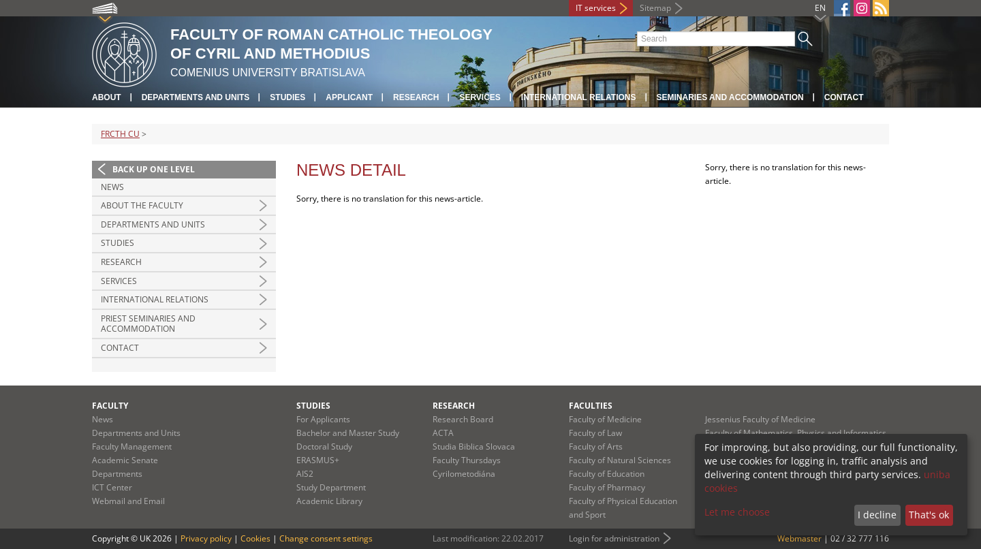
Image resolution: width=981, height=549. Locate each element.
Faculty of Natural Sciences (620, 460)
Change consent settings (326, 538)
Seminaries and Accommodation (730, 97)
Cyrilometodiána (464, 474)
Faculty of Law (595, 433)
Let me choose (737, 511)
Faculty (110, 405)
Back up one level (153, 169)
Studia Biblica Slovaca (474, 446)
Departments (117, 474)
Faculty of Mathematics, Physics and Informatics (795, 433)
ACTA (443, 433)
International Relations (154, 299)
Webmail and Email (128, 501)
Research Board (463, 419)
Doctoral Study (324, 446)
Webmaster (799, 538)
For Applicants (323, 419)
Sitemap (655, 8)
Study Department (331, 487)
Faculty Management (132, 446)
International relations (578, 97)
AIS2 (304, 474)
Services (479, 97)
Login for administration (614, 538)
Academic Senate (125, 460)
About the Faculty (142, 205)
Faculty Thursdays (467, 460)
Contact (844, 97)
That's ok (929, 514)
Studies (287, 97)
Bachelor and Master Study (347, 433)
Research (416, 97)
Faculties (590, 405)
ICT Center (112, 487)
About (106, 97)
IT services (596, 8)
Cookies (255, 538)
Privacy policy (206, 538)
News (112, 187)
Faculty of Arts (596, 446)
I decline (877, 514)
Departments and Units (196, 97)
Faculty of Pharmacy (607, 487)
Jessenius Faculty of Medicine (760, 419)
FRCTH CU (120, 134)
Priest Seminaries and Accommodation (148, 324)
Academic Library (329, 501)
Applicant (349, 97)
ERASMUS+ (317, 460)
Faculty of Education (606, 474)
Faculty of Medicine (605, 419)
